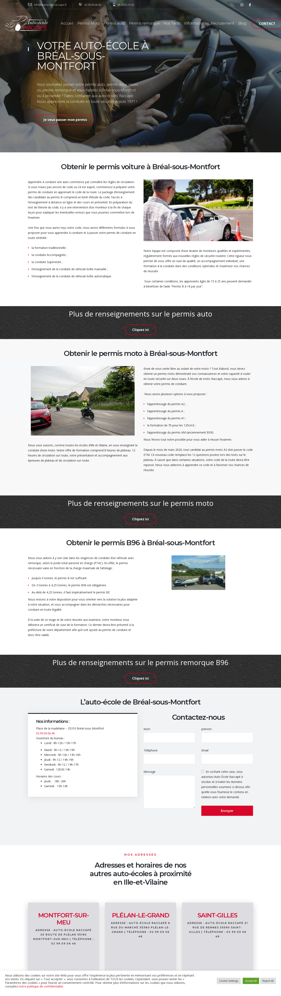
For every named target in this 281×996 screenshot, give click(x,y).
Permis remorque (144, 23)
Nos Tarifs (172, 23)
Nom (147, 729)
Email (204, 750)
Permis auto (114, 23)
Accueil (67, 23)
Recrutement (222, 23)
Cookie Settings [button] (228, 981)
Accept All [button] (251, 981)
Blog (242, 23)
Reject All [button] (268, 981)
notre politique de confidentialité (41, 986)
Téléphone (151, 750)
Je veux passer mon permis (65, 119)
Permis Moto (88, 23)
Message (150, 772)
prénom (206, 729)
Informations (195, 23)
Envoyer (227, 811)
